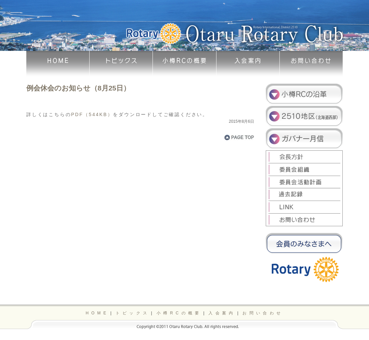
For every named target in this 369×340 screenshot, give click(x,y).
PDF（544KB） (92, 114)
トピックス (133, 313)
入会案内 (222, 313)
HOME (97, 313)
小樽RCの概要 (179, 313)
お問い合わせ (262, 313)
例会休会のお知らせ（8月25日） (78, 88)
